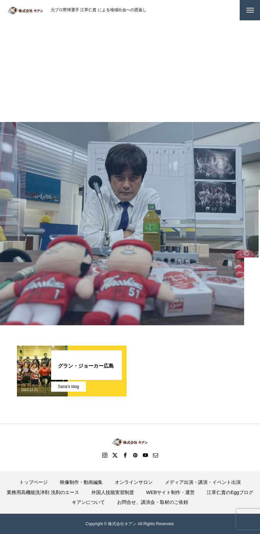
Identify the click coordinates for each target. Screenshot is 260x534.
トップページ (33, 482)
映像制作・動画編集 (81, 482)
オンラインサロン (134, 482)
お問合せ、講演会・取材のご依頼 (152, 502)
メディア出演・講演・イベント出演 (203, 482)
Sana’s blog (68, 386)
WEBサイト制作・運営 (170, 492)
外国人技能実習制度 (112, 492)
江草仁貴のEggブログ (230, 492)
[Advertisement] (130, 71)
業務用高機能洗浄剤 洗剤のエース (43, 492)
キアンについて (88, 502)
